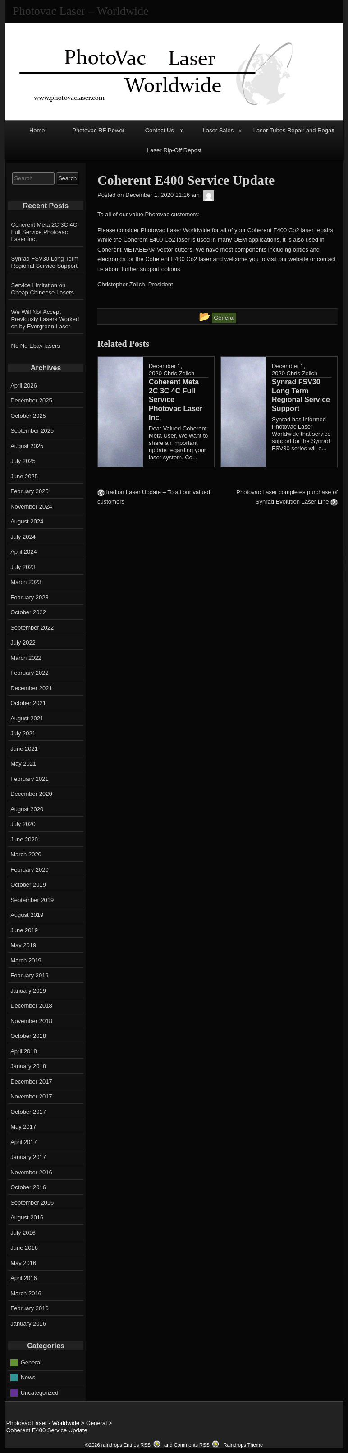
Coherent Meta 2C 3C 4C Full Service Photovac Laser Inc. (44, 232)
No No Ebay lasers (35, 345)
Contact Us (159, 130)
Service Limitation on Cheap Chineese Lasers (42, 289)
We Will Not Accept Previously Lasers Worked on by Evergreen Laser (45, 319)
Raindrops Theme (243, 1445)
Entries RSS (137, 1445)
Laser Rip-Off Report (174, 150)
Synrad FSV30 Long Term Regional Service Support (44, 262)
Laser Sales (218, 130)
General (31, 1362)
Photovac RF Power (98, 130)
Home (37, 130)
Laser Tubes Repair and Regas (293, 130)
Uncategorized (40, 1392)
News (28, 1377)
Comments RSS (192, 1445)
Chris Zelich (179, 373)
